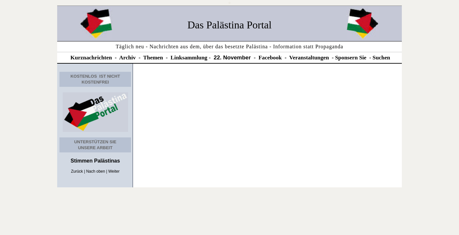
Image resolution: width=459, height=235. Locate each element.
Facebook (270, 58)
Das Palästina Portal (230, 25)
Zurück (77, 171)
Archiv (127, 58)
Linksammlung (189, 58)
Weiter (114, 171)
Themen (153, 58)
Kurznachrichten (91, 58)
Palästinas (106, 161)
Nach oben (95, 171)
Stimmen (82, 161)
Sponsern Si (349, 58)
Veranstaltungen (309, 58)
